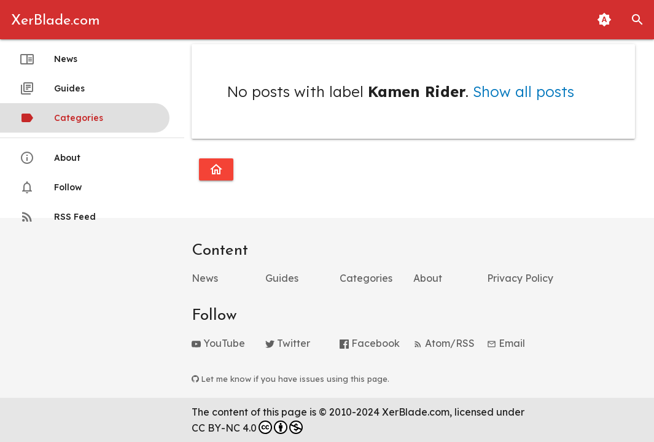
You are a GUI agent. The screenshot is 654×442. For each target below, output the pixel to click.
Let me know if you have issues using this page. (290, 379)
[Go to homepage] (216, 169)
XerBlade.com (55, 21)
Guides (52, 88)
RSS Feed (58, 216)
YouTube (218, 343)
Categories (61, 118)
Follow (51, 187)
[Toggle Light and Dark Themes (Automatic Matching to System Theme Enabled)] (604, 19)
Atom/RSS (444, 343)
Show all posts (523, 91)
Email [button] (506, 343)
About (50, 158)
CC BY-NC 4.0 (247, 427)
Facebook (370, 343)
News (48, 59)
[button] (637, 19)
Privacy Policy (520, 278)
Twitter (287, 343)
